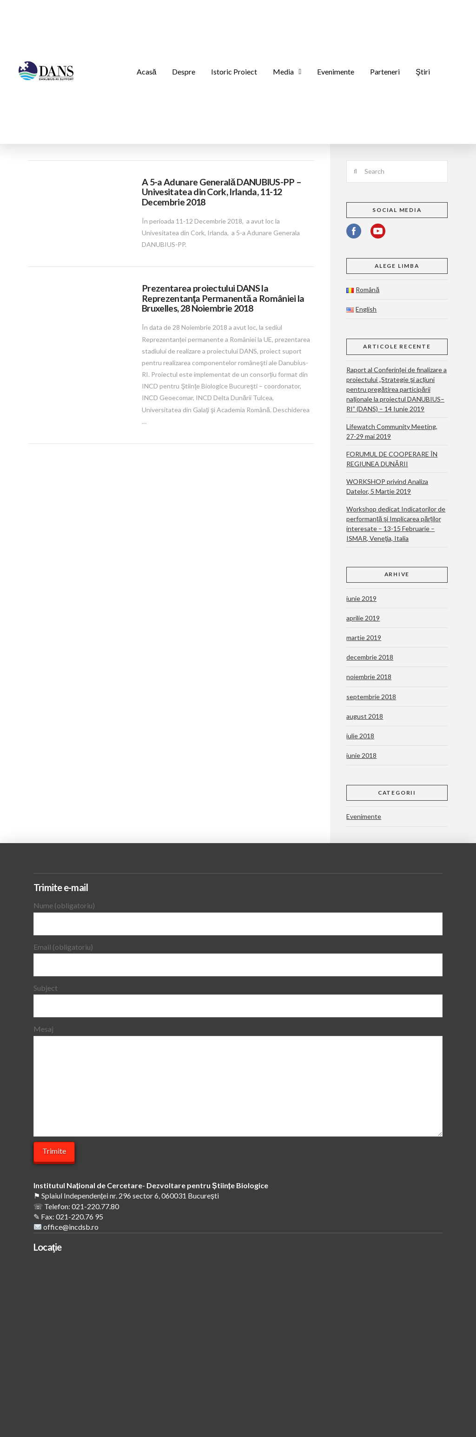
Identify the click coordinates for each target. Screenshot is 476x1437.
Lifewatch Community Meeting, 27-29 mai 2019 (391, 431)
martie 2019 (363, 637)
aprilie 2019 (363, 618)
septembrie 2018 (371, 697)
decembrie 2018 (369, 657)
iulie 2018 (360, 736)
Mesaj (238, 1035)
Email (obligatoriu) (238, 956)
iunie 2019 (361, 598)
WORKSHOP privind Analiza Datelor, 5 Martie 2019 (387, 486)
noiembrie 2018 (368, 677)
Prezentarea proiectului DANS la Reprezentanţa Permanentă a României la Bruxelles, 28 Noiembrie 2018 (223, 298)
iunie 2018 (361, 755)
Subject (238, 997)
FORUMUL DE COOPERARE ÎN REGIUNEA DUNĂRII (391, 459)
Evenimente (363, 816)
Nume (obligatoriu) (238, 915)
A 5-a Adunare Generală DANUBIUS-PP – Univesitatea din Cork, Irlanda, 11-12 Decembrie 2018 (221, 192)
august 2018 (364, 716)
